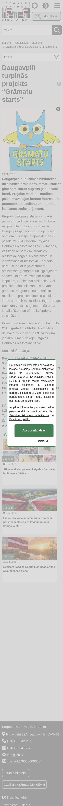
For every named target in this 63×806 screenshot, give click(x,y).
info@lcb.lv (15, 755)
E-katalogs (46, 16)
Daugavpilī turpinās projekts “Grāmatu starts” (31, 46)
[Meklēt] (31, 30)
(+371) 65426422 (19, 741)
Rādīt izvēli (42, 440)
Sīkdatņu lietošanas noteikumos (29, 415)
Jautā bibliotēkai (15, 773)
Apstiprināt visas (34, 430)
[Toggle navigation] (57, 5)
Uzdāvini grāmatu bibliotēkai (24, 784)
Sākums (7, 42)
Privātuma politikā (19, 419)
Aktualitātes (21, 42)
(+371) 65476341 (19, 748)
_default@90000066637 (24, 761)
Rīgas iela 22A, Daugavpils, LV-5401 (33, 734)
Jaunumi (37, 42)
